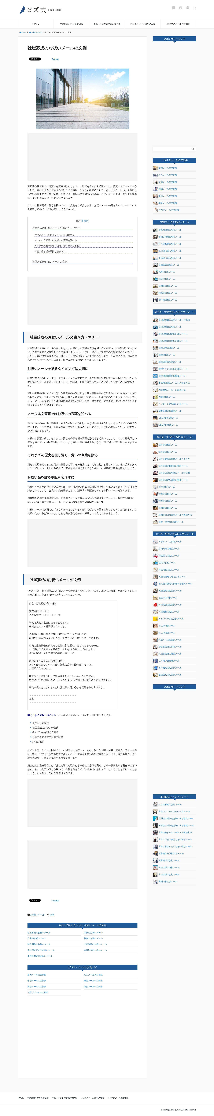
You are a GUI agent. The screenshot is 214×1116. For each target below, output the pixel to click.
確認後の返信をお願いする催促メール (173, 825)
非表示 (85, 220)
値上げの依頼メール (165, 598)
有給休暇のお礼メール (166, 874)
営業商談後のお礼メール (167, 230)
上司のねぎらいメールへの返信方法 (172, 832)
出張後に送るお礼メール (167, 258)
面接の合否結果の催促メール (169, 376)
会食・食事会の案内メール (168, 522)
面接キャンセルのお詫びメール (170, 369)
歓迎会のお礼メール (165, 501)
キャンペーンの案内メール (168, 619)
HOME (36, 24)
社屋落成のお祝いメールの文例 (49, 261)
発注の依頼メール (164, 626)
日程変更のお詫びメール (167, 605)
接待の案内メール (164, 487)
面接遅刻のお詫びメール (167, 362)
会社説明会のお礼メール (167, 327)
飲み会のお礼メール (165, 445)
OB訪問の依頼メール (165, 418)
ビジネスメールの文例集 (178, 24)
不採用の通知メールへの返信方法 (171, 383)
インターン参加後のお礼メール (170, 404)
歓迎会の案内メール (165, 494)
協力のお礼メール (164, 272)
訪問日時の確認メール (166, 549)
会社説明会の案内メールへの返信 (171, 320)
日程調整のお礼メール (166, 612)
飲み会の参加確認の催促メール (170, 480)
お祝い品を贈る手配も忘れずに (50, 251)
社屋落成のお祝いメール (38, 932)
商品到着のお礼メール (166, 570)
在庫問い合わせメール (166, 661)
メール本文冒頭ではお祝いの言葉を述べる (55, 240)
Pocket (55, 59)
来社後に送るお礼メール (167, 251)
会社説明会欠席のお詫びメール (170, 341)
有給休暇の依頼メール (166, 867)
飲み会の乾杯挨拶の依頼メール (170, 466)
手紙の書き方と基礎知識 (71, 24)
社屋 (51, 915)
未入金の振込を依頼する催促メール (172, 584)
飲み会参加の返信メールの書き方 (171, 459)
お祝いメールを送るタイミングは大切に (54, 234)
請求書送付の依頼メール (167, 647)
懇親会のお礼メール (165, 293)
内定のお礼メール (164, 397)
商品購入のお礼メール (166, 556)
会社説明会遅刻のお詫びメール (170, 334)
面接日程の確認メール (166, 348)
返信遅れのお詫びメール (167, 675)
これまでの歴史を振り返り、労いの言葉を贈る (57, 246)
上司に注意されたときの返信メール (172, 839)
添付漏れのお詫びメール (167, 668)
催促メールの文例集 (93, 986)
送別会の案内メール (165, 508)
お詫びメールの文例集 (37, 992)
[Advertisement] (56, 156)
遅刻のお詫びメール (165, 881)
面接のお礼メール (164, 355)
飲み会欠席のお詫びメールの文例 (171, 473)
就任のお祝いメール (93, 938)
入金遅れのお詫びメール (167, 591)
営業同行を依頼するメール (168, 853)
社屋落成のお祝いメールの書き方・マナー (56, 227)
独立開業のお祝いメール (38, 944)
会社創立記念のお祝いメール (41, 950)
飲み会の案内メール (165, 452)
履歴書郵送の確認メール (167, 411)
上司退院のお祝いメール (95, 944)
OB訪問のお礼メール (165, 425)
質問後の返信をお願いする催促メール (173, 818)
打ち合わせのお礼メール (167, 244)
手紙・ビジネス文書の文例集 (107, 24)
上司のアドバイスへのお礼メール (171, 811)
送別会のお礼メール (165, 286)
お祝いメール (37, 915)
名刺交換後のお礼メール (167, 237)
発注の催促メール (164, 633)
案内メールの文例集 (36, 975)
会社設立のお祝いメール (95, 950)
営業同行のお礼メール (166, 860)
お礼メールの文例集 (93, 975)
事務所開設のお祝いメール (39, 956)
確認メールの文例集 (93, 980)
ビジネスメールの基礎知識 (142, 24)
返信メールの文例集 (36, 986)
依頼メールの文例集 (36, 980)
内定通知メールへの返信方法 (169, 390)
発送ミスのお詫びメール (167, 640)
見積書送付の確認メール (167, 654)
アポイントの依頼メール (167, 542)
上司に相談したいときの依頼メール (172, 846)
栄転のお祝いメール (93, 932)
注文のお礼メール (164, 279)
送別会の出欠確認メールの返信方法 (172, 515)
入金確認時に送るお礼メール (169, 577)
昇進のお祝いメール (36, 938)
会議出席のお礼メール (166, 265)
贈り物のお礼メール (165, 300)
